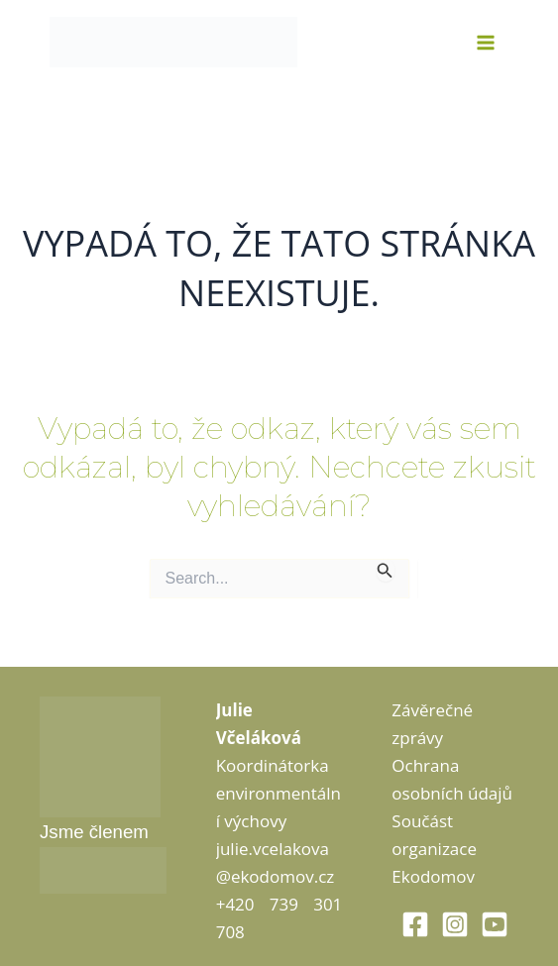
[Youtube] (494, 924)
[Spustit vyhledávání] (385, 570)
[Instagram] (455, 924)
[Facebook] (415, 924)
